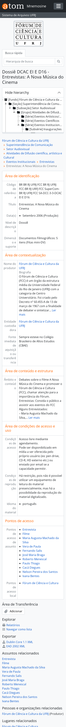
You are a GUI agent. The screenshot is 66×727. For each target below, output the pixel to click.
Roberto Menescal (35, 559)
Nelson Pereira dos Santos (40, 572)
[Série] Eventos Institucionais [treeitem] (42, 125)
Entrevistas (47, 162)
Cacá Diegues (31, 567)
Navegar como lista (17, 629)
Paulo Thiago (31, 563)
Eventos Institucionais (20, 162)
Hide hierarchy (17, 92)
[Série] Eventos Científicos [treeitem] (40, 121)
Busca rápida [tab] (13, 53)
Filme (26, 534)
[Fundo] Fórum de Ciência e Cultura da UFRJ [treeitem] (33, 99)
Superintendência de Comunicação (29, 145)
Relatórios (11, 625)
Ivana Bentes (31, 576)
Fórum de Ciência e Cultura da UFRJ (25, 141)
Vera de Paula (32, 546)
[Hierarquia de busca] (29, 61)
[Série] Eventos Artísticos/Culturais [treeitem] (42, 116)
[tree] (33, 115)
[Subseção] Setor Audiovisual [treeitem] (33, 108)
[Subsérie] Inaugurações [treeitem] (43, 129)
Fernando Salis (32, 551)
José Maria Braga (34, 555)
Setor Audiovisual (18, 149)
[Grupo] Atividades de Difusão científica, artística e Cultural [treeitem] (39, 112)
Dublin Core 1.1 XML (17, 642)
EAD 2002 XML (13, 646)
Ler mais (34, 418)
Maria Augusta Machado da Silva (23, 667)
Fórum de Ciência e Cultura (40, 583)
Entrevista (29, 529)
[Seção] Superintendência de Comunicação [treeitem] (35, 104)
